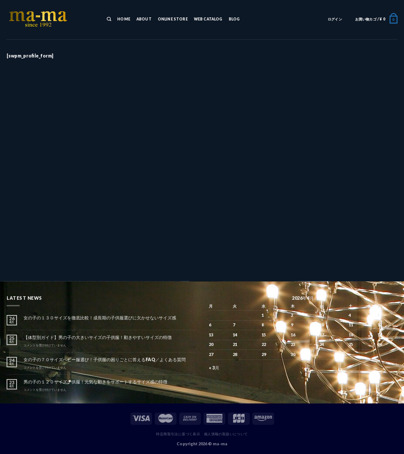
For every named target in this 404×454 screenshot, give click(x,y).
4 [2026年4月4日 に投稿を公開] (350, 315)
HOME (123, 19)
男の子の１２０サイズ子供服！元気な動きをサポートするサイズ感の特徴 (95, 381)
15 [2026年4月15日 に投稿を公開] (263, 334)
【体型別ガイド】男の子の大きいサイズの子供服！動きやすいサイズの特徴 (98, 337)
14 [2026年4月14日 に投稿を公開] (235, 334)
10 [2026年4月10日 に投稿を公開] (321, 324)
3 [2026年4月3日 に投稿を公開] (320, 315)
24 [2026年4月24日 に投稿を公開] (321, 344)
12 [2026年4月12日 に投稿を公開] (379, 324)
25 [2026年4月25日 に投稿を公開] (351, 344)
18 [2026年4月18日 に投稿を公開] (351, 334)
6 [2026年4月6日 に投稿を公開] (210, 324)
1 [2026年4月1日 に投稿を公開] (262, 315)
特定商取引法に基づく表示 (178, 434)
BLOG (234, 19)
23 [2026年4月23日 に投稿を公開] (293, 344)
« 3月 (214, 367)
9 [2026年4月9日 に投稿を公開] (292, 324)
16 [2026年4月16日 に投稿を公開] (293, 334)
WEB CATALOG (208, 19)
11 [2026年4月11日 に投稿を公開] (351, 324)
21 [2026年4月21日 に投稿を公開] (235, 344)
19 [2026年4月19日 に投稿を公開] (379, 334)
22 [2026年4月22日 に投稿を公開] (263, 344)
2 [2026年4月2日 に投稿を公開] (292, 315)
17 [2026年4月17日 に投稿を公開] (321, 334)
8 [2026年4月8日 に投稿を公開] (262, 324)
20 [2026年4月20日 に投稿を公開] (211, 344)
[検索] (109, 20)
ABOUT (144, 19)
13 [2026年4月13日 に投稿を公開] (211, 334)
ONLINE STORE (173, 19)
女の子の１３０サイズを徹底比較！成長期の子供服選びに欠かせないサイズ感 (100, 317)
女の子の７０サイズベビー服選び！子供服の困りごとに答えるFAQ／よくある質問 (105, 359)
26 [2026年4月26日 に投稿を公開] (379, 344)
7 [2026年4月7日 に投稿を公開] (234, 324)
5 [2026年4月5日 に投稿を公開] (378, 315)
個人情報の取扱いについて (226, 434)
